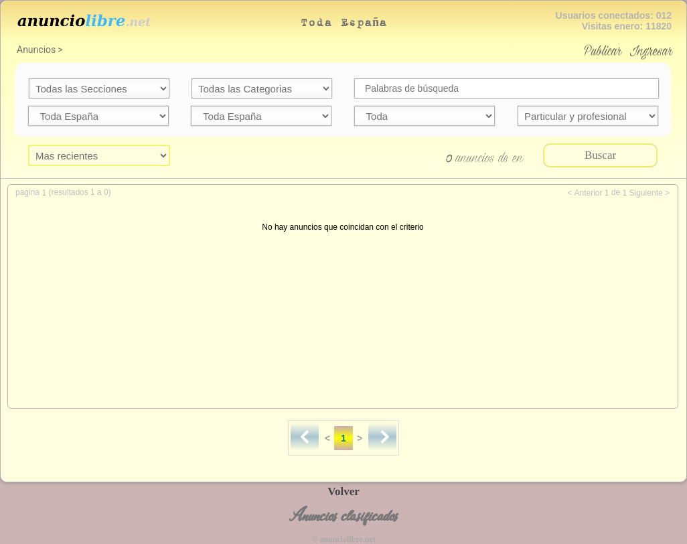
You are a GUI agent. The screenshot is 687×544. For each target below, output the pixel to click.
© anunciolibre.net (343, 539)
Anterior (588, 193)
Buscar (600, 155)
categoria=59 (262, 88)
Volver (343, 491)
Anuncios (36, 49)
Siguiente (646, 193)
